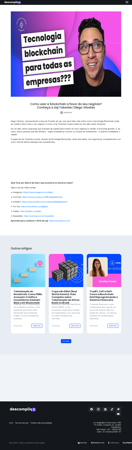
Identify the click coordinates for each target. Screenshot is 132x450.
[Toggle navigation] (127, 2)
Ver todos (66, 341)
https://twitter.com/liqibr (30, 211)
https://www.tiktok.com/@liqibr (34, 206)
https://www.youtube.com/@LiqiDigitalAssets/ (42, 197)
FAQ (11, 423)
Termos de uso (22, 423)
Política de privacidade (41, 423)
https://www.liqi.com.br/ (59, 221)
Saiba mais (37, 326)
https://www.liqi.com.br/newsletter (39, 216)
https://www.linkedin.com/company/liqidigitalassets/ (44, 202)
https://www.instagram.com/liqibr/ (38, 192)
